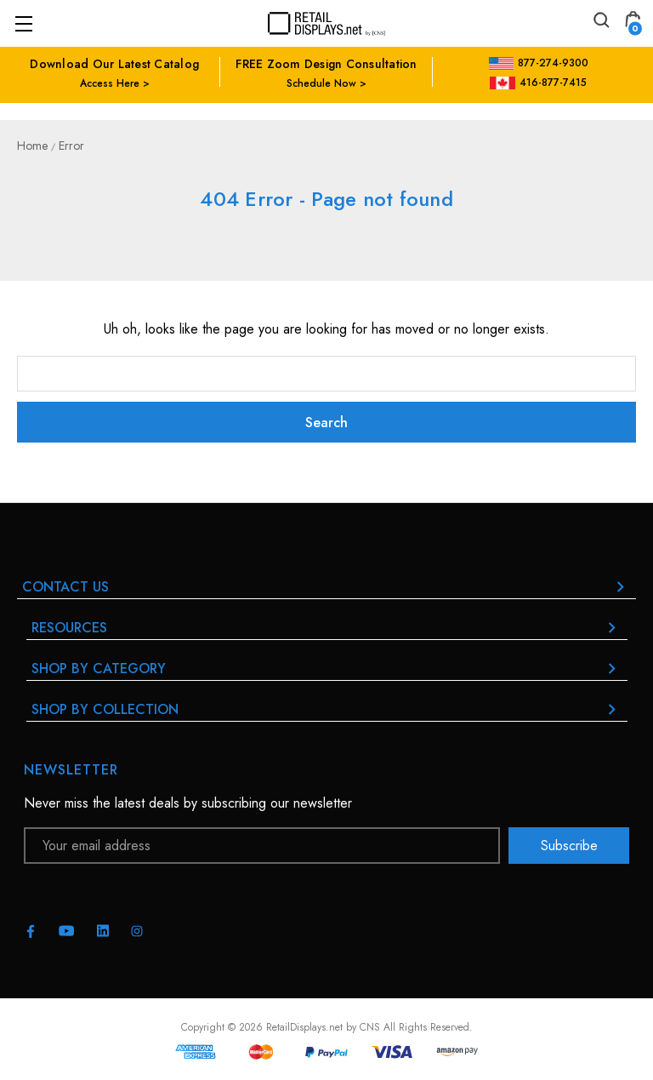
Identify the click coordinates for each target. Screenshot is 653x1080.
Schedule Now (321, 83)
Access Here (109, 83)
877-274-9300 (538, 63)
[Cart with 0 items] (632, 22)
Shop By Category (326, 668)
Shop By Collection (326, 709)
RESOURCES (326, 627)
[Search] (600, 22)
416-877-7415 (538, 82)
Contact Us (326, 586)
